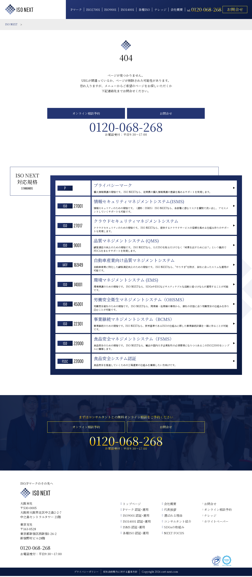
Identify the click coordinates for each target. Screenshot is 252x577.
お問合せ (234, 9)
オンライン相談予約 (86, 113)
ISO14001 (127, 10)
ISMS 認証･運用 (133, 528)
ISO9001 (110, 10)
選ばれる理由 (172, 516)
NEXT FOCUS (173, 534)
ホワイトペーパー (215, 522)
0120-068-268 (35, 548)
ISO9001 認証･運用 (135, 516)
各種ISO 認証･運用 (135, 534)
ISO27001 (93, 10)
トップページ (131, 505)
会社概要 (176, 10)
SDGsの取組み (173, 528)
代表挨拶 (169, 511)
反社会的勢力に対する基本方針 (120, 573)
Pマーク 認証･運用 (134, 511)
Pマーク (75, 10)
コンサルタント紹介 (176, 522)
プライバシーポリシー (86, 573)
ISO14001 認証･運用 (136, 522)
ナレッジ (160, 10)
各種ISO (144, 10)
